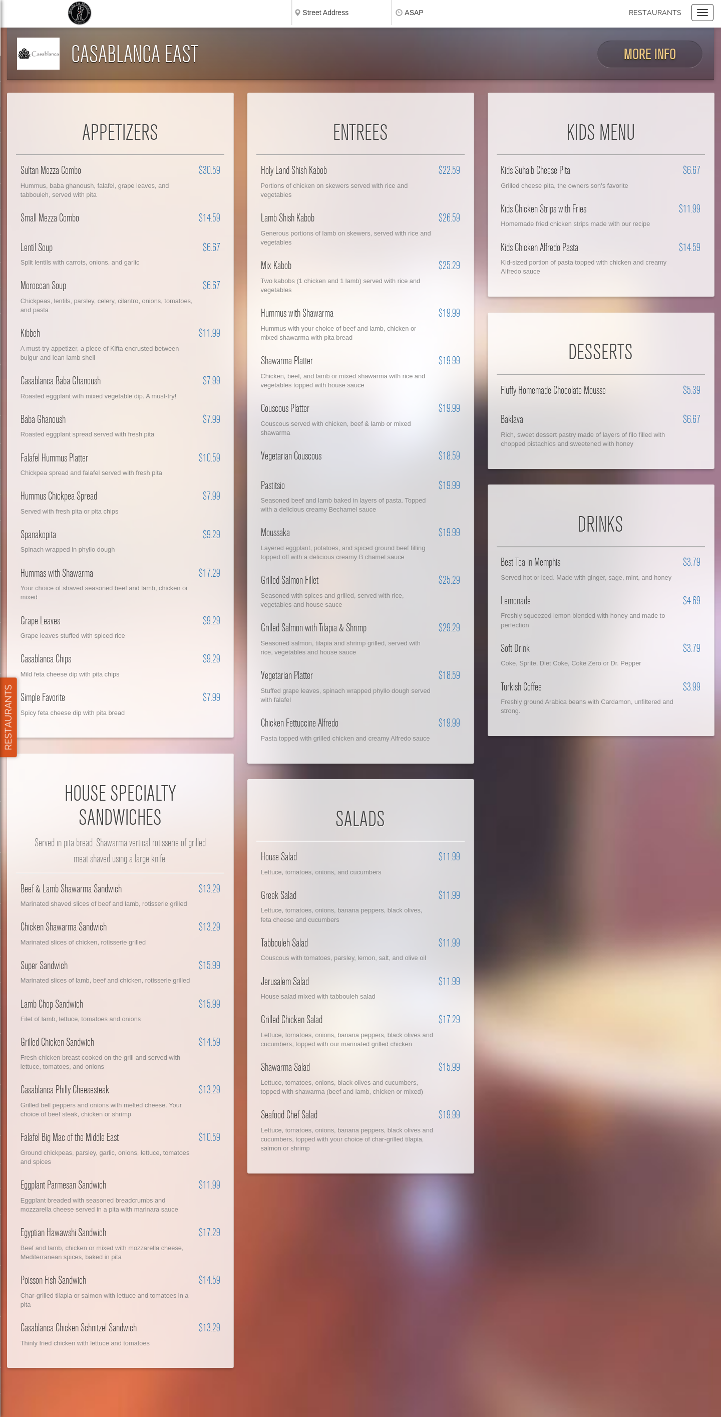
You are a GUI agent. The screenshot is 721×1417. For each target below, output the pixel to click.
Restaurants (655, 13)
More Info (650, 54)
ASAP (414, 13)
